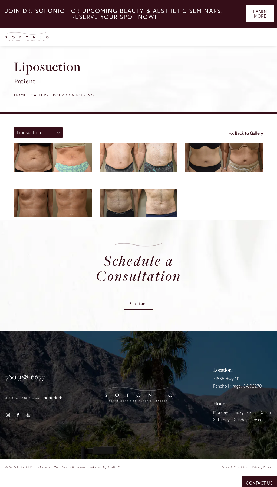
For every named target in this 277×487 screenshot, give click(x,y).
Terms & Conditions (235, 467)
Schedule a (138, 268)
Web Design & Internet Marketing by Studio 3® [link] (87, 467)
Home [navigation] (20, 95)
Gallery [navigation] (40, 95)
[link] (25, 377)
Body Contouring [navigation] (73, 95)
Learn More (260, 14)
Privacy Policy (262, 467)
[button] (7, 414)
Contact (138, 303)
